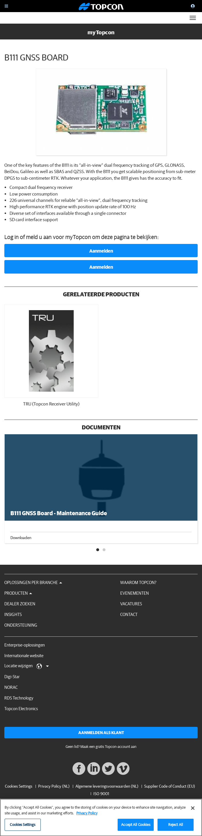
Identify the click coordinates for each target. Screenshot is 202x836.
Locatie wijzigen (26, 666)
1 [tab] (98, 550)
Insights (13, 614)
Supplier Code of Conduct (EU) (169, 786)
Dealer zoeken (19, 603)
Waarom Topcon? (138, 582)
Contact (129, 614)
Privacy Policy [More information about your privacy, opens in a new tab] (86, 815)
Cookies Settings (18, 786)
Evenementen (134, 593)
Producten (18, 593)
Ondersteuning (20, 625)
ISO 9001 (101, 793)
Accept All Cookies (135, 826)
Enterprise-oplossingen (24, 644)
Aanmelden (101, 250)
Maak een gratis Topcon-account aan (108, 746)
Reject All (175, 826)
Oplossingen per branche (33, 582)
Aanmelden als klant (101, 732)
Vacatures (131, 603)
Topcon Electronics (21, 708)
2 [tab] (104, 550)
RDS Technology (18, 697)
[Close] (192, 810)
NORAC (11, 687)
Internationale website (23, 655)
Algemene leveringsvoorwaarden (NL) (106, 786)
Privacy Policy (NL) (54, 786)
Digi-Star (12, 676)
